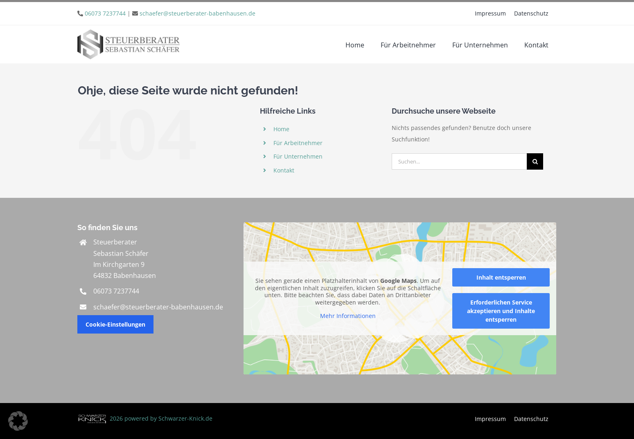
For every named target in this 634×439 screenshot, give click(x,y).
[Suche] (535, 161)
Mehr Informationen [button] (348, 316)
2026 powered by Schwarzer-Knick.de (144, 418)
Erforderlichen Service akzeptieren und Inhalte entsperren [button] (501, 310)
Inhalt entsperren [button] (501, 277)
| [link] (170, 13)
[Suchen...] (459, 161)
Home (281, 129)
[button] (18, 421)
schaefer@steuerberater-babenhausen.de (197, 13)
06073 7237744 (105, 13)
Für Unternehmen (298, 156)
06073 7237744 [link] (116, 291)
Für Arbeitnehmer (298, 143)
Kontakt (283, 170)
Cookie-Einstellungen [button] (115, 324)
